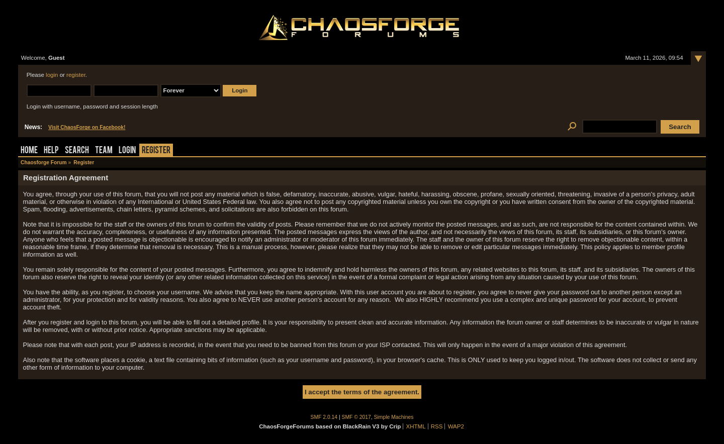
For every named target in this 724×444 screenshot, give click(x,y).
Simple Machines (394, 417)
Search (77, 151)
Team (104, 151)
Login (127, 151)
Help (51, 151)
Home (29, 151)
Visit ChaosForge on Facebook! (86, 127)
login (52, 75)
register (75, 75)
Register (156, 151)
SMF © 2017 (356, 417)
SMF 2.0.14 (324, 417)
